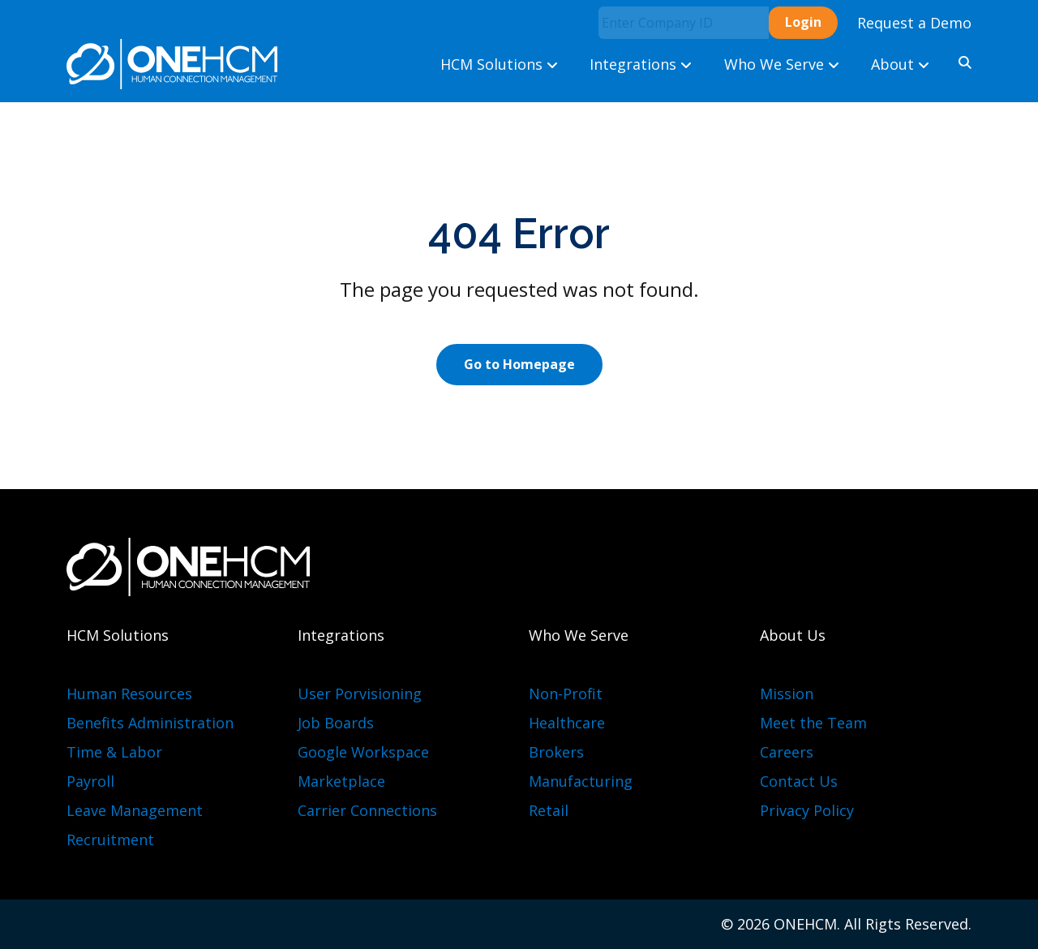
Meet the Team (813, 722)
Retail (548, 810)
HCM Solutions (499, 64)
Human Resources (129, 693)
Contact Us (799, 781)
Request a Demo (914, 22)
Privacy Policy (807, 810)
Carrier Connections (367, 810)
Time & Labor (114, 752)
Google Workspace (363, 752)
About (900, 64)
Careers (786, 752)
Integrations (641, 64)
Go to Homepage (519, 364)
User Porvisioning (360, 693)
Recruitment (110, 839)
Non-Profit (566, 693)
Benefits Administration (150, 722)
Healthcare (567, 722)
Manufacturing (581, 781)
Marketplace (341, 781)
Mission (786, 693)
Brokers (556, 752)
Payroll (90, 781)
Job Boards (336, 722)
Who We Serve (781, 64)
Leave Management (134, 810)
